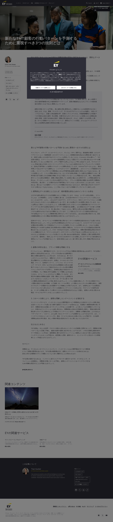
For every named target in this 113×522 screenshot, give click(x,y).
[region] (56, 78)
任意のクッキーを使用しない (43, 87)
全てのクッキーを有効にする (68, 87)
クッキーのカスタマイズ (56, 92)
